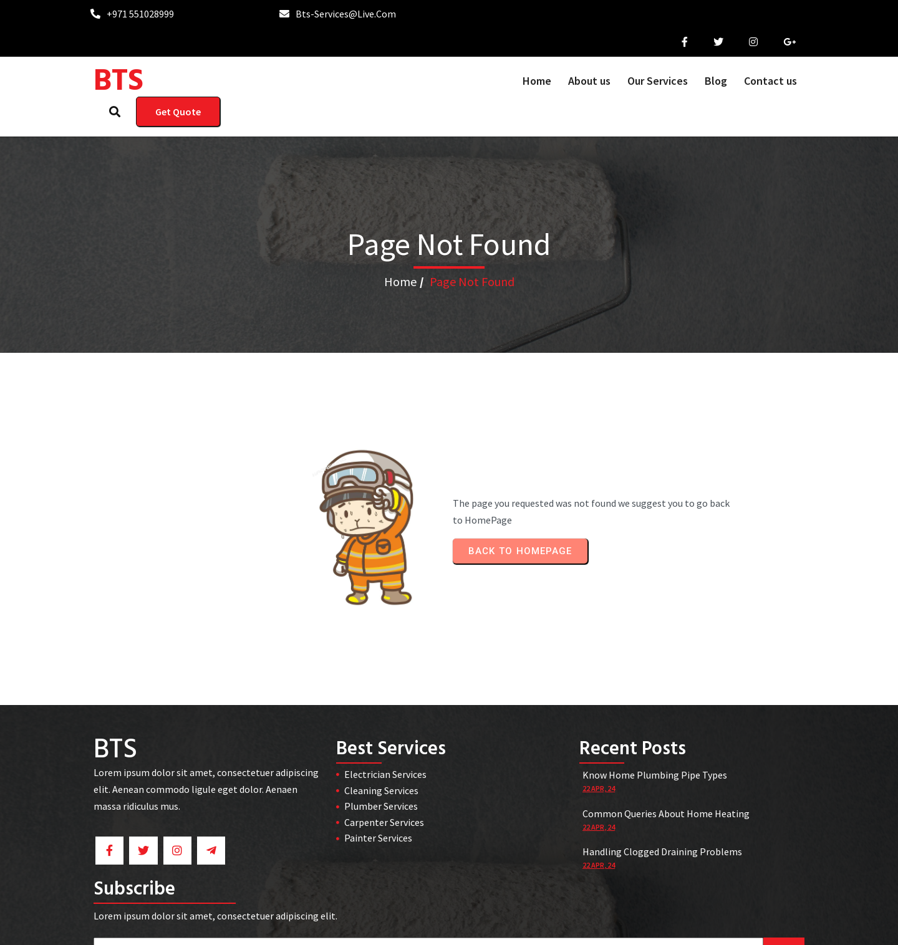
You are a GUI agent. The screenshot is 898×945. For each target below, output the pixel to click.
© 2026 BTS (449, 927)
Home (400, 225)
